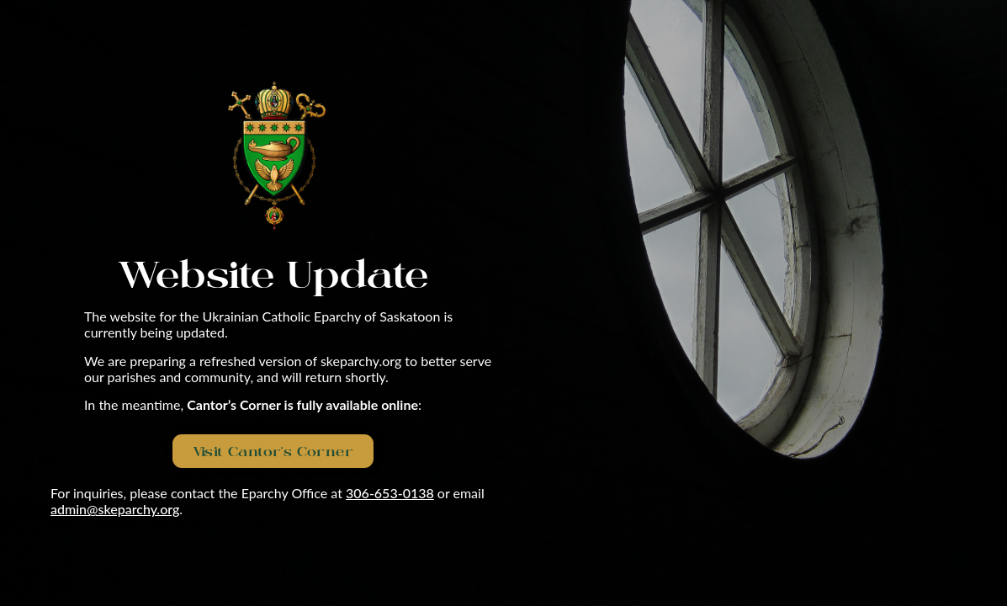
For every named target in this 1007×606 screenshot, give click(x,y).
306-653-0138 (390, 493)
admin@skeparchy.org (114, 509)
